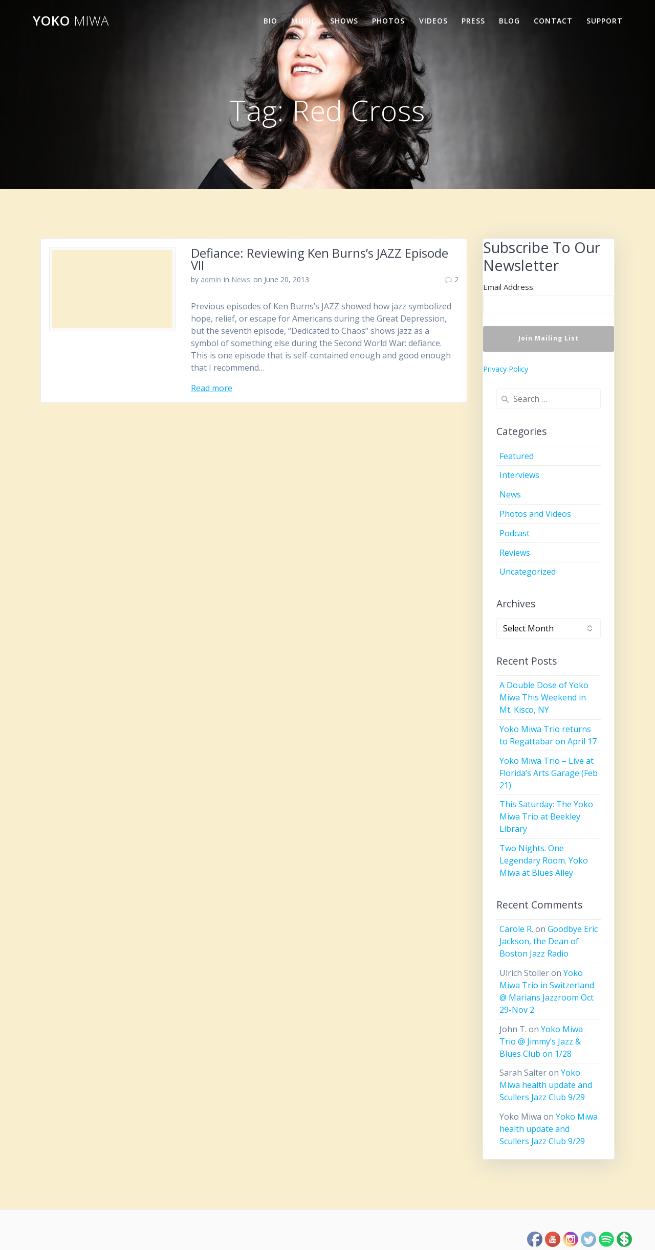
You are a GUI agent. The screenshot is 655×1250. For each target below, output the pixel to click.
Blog (509, 21)
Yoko (70, 21)
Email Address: (509, 287)
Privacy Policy (505, 369)
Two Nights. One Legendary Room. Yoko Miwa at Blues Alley (543, 860)
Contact (553, 21)
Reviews (514, 552)
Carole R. (516, 929)
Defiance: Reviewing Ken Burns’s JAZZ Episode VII (319, 259)
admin (211, 279)
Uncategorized (527, 571)
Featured (516, 456)
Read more (211, 388)
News (240, 279)
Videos (433, 21)
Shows (344, 21)
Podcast (514, 533)
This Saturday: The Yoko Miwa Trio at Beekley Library (546, 816)
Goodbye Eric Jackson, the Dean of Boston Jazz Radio (548, 941)
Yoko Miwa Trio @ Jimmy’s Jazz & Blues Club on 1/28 (541, 1041)
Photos (388, 21)
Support (604, 21)
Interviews (519, 475)
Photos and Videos (535, 513)
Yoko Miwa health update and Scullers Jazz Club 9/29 (545, 1085)
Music (303, 21)
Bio (270, 21)
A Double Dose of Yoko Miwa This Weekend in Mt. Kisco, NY (543, 697)
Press (473, 21)
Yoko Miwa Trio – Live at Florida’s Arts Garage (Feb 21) (548, 773)
